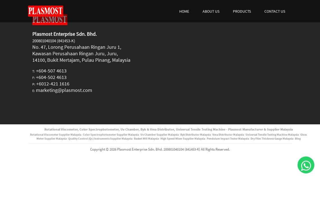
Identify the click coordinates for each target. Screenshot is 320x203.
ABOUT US (211, 11)
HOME (184, 11)
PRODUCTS (242, 11)
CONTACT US (274, 11)
